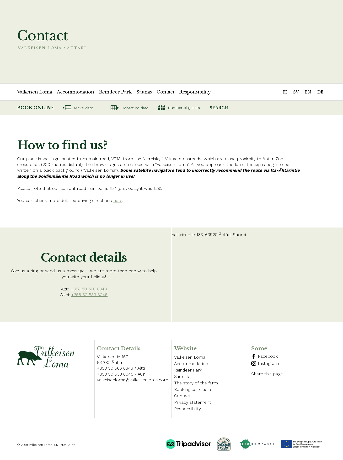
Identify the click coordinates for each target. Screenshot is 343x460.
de (320, 92)
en (308, 92)
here (117, 200)
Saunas (144, 92)
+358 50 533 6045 (89, 294)
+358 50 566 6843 (89, 288)
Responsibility (195, 92)
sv (296, 92)
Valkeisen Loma (34, 92)
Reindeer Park (115, 92)
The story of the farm (196, 382)
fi (285, 92)
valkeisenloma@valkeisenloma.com (132, 379)
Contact (165, 92)
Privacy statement (192, 402)
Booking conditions (193, 389)
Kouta (71, 445)
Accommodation (75, 92)
